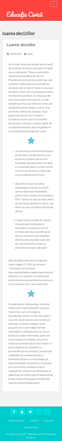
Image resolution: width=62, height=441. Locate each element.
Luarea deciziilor (21, 45)
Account (48, 420)
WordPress (31, 437)
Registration (31, 427)
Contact (34, 420)
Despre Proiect (16, 420)
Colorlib (40, 434)
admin (30, 54)
